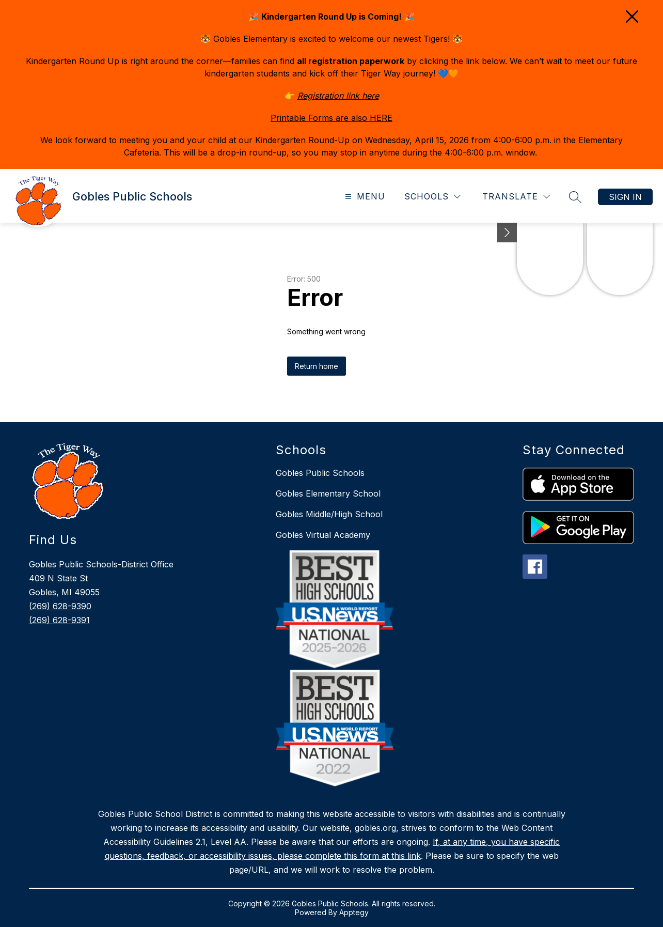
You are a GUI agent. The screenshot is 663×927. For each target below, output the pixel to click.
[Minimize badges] (507, 232)
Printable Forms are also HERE (331, 118)
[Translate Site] (516, 196)
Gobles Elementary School (328, 493)
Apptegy (354, 912)
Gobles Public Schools (320, 473)
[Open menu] (363, 196)
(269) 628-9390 (60, 606)
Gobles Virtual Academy (323, 535)
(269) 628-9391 (59, 620)
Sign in (625, 197)
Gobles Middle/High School (329, 514)
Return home (316, 366)
